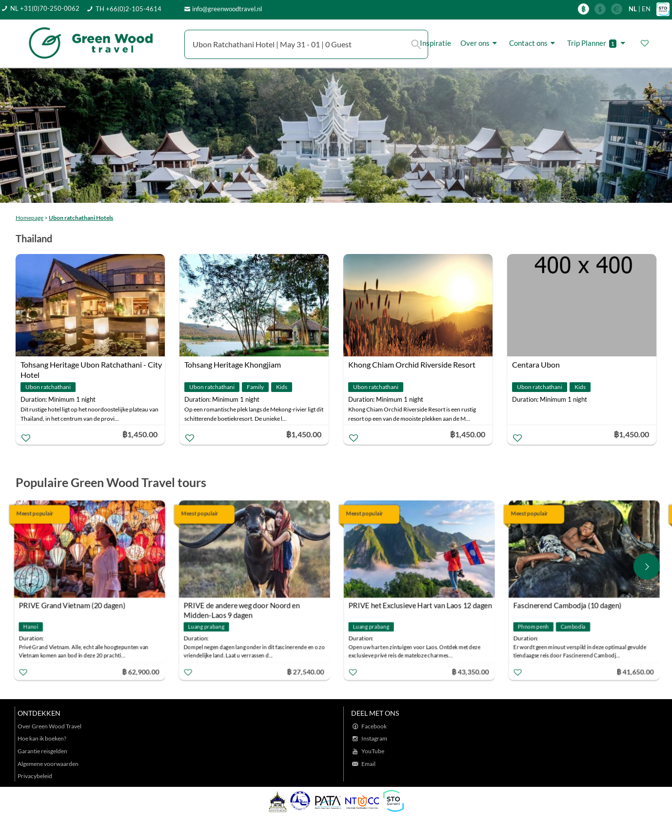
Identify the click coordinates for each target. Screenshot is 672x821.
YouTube (372, 751)
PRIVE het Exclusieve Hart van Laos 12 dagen (422, 605)
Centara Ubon (536, 364)
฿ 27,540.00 (307, 671)
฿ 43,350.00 (472, 671)
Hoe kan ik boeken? (42, 738)
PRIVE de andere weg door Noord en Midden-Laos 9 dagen (244, 606)
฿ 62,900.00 (142, 671)
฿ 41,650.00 (637, 671)
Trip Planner (597, 43)
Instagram (374, 738)
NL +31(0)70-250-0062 (44, 8)
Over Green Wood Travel (49, 726)
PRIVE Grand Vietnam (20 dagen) (74, 605)
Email (368, 763)
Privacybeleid (35, 776)
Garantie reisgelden (42, 751)
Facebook (374, 726)
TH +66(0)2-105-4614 (128, 9)
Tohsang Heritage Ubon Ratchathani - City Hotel (91, 365)
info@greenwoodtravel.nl (227, 9)
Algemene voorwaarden (48, 763)
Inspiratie (435, 43)
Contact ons (533, 43)
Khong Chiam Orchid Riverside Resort (411, 364)
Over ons (480, 43)
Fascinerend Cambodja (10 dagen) (569, 605)
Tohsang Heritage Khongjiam (232, 364)
